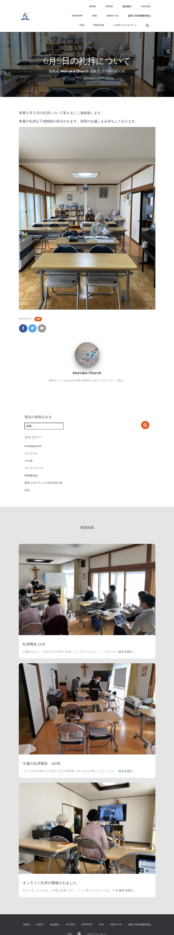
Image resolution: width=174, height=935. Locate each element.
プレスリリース (33, 468)
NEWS (92, 6)
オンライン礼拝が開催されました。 (51, 883)
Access (145, 6)
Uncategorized (33, 446)
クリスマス (31, 453)
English (99, 25)
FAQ (82, 25)
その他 (28, 460)
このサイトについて (124, 25)
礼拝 (38, 319)
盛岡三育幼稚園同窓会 (139, 15)
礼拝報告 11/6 (34, 644)
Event (109, 6)
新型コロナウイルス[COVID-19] (43, 482)
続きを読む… (126, 651)
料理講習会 (31, 475)
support (77, 15)
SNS (94, 15)
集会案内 (126, 6)
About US (112, 15)
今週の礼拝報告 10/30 (42, 763)
